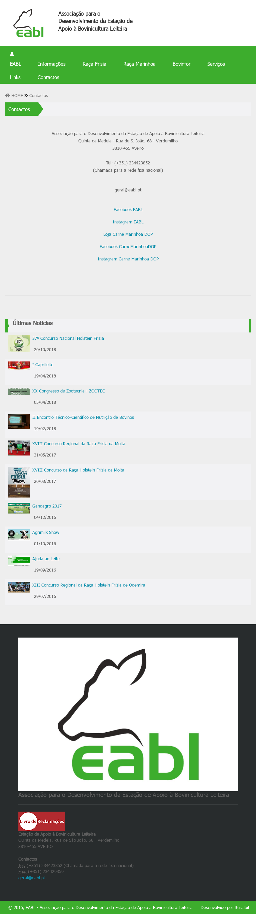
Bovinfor (181, 63)
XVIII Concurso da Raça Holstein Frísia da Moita (78, 470)
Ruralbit (242, 907)
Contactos (48, 77)
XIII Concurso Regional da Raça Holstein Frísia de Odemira (88, 585)
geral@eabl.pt (31, 877)
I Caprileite (42, 364)
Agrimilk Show (45, 532)
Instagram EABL (128, 221)
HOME (14, 95)
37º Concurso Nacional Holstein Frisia (68, 338)
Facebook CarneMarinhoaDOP (128, 246)
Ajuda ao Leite (46, 558)
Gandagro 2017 (47, 506)
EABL (15, 63)
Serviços (216, 63)
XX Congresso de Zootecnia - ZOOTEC (68, 390)
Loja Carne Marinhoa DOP (128, 234)
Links (15, 77)
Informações (52, 63)
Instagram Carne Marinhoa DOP (128, 258)
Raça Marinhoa (139, 63)
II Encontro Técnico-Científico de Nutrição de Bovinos (83, 417)
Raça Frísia (94, 63)
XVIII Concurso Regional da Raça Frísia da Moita (78, 443)
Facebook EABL (128, 209)
